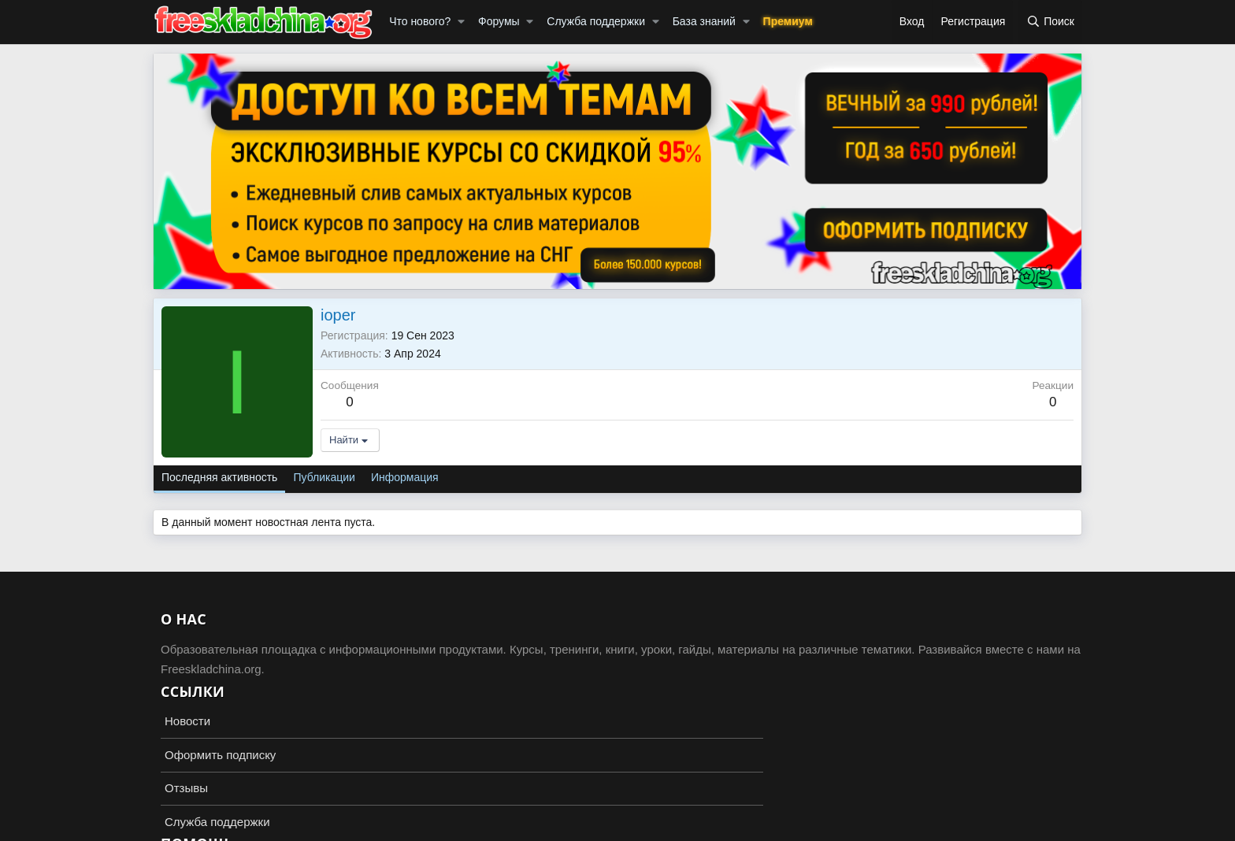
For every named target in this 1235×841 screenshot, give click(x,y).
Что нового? (420, 21)
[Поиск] (1050, 22)
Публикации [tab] (323, 477)
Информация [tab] (405, 477)
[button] (461, 22)
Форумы (499, 21)
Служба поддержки (596, 21)
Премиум (788, 21)
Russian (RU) (193, 826)
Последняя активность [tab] (219, 477)
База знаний (704, 21)
